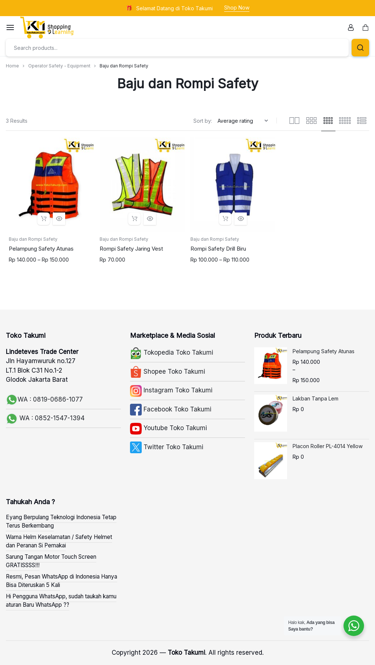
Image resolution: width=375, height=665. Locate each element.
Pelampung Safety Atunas (41, 248)
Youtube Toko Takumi (168, 428)
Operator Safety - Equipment (59, 66)
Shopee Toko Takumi (167, 371)
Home (12, 66)
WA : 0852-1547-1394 (45, 418)
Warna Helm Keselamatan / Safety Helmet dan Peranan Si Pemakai (59, 541)
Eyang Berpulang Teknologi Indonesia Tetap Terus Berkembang (61, 521)
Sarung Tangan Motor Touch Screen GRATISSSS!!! (51, 561)
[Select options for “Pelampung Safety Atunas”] (43, 219)
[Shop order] (243, 120)
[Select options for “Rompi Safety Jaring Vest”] (134, 219)
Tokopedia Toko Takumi (171, 352)
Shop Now (236, 7)
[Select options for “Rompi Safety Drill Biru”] (225, 219)
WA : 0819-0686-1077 (44, 399)
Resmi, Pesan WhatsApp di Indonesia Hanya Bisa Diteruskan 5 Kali (61, 580)
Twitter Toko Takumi (166, 447)
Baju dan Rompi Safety (33, 239)
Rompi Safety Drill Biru (218, 248)
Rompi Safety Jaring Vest (131, 248)
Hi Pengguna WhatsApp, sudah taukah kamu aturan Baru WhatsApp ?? (61, 600)
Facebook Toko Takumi (170, 409)
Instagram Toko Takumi (171, 390)
